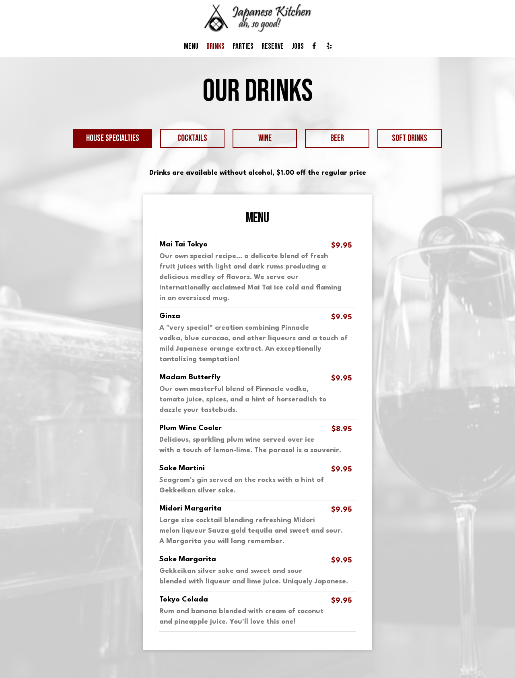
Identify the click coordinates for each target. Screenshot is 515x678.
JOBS (298, 46)
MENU (191, 46)
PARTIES (243, 46)
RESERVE (273, 46)
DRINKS (215, 46)
